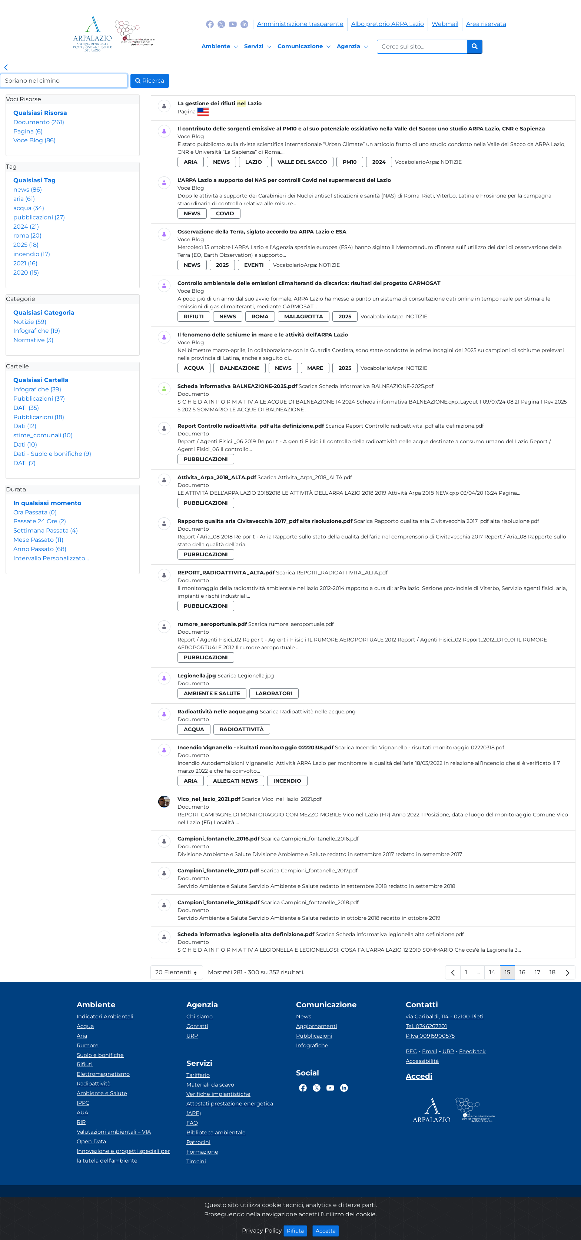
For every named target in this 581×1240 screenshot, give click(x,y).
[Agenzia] (353, 47)
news (27, 189)
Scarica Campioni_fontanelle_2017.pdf (309, 870)
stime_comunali (43, 435)
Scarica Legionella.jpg (246, 675)
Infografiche (36, 330)
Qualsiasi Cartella (41, 380)
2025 (26, 244)
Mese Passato (38, 539)
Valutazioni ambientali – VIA (114, 1131)
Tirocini (196, 1161)
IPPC (83, 1103)
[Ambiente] (221, 47)
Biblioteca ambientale (216, 1132)
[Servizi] (259, 47)
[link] (6, 68)
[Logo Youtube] (233, 24)
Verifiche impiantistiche (218, 1094)
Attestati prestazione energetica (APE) (229, 1108)
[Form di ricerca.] (422, 47)
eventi (254, 265)
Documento (38, 122)
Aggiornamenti (316, 1026)
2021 (25, 263)
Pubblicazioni (39, 398)
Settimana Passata (45, 530)
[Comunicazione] (305, 47)
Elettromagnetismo (103, 1074)
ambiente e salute (212, 693)
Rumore (88, 1045)
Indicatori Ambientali (105, 1016)
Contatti (197, 1026)
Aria (82, 1035)
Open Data (91, 1141)
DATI (26, 407)
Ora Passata (35, 512)
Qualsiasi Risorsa (40, 112)
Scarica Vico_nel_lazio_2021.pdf (282, 799)
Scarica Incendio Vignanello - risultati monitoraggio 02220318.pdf (419, 747)
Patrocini (198, 1142)
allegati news (235, 781)
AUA (82, 1112)
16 (524, 974)
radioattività (242, 729)
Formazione (202, 1151)
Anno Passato (39, 549)
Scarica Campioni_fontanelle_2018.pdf (310, 902)
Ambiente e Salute (102, 1093)
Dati (24, 426)
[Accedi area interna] (419, 1078)
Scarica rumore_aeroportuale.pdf (291, 624)
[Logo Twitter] (221, 24)
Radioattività (93, 1083)
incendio (31, 254)
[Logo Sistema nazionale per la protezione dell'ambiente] (135, 33)
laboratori (274, 693)
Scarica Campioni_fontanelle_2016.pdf (310, 838)
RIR (81, 1122)
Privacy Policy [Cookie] (262, 1230)
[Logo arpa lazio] (92, 33)
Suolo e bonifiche (100, 1055)
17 (540, 974)
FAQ (192, 1123)
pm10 (350, 162)
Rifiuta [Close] (297, 1230)
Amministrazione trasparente (300, 23)
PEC (411, 1051)
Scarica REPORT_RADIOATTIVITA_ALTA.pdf (332, 572)
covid (225, 213)
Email (429, 1051)
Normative (33, 340)
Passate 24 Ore (39, 521)
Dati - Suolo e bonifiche (52, 453)
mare (315, 368)
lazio (253, 162)
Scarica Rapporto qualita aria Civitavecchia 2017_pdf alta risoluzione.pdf (446, 521)
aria (24, 198)
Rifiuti (85, 1064)
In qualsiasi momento (47, 503)
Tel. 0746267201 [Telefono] (426, 1026)
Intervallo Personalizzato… (51, 558)
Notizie (29, 321)
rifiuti (194, 316)
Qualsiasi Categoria (43, 312)
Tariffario (198, 1075)
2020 (26, 272)
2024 (26, 226)
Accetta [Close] (327, 1230)
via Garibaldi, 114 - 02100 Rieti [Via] (445, 1016)
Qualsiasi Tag (34, 180)
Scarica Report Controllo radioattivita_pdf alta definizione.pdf (404, 425)
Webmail (445, 23)
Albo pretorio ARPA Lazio (387, 23)
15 (510, 974)
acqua (28, 208)
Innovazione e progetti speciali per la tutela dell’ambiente (123, 1156)
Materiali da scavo (210, 1084)
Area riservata (486, 23)
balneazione (239, 368)
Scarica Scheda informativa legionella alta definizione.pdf (390, 934)
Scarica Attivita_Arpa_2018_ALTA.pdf (305, 477)
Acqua (85, 1026)
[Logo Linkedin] (244, 24)
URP (192, 1035)
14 (494, 974)
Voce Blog (34, 140)
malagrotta (303, 316)
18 (555, 974)
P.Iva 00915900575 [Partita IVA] (430, 1035)
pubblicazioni (39, 217)
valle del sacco (302, 162)
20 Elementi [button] (179, 974)
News (303, 1016)
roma (27, 235)
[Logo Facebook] (210, 24)
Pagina (28, 131)
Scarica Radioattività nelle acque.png (308, 711)
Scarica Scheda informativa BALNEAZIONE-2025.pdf (366, 386)
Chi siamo (199, 1016)
